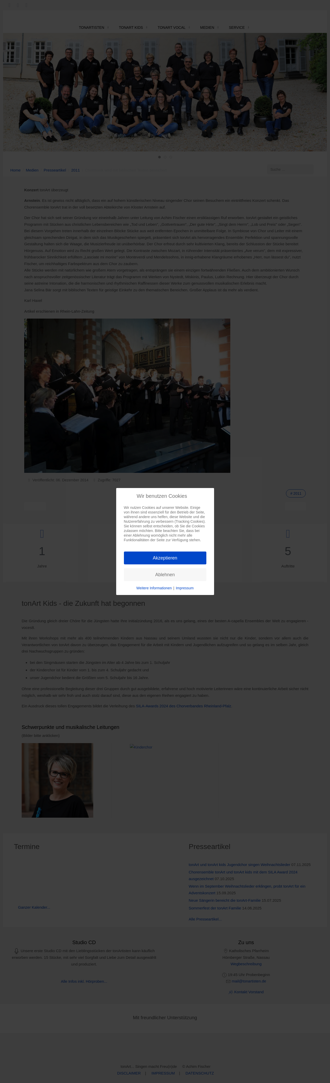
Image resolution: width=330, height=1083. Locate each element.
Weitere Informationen (154, 588)
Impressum (184, 588)
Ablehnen (165, 574)
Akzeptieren (165, 558)
